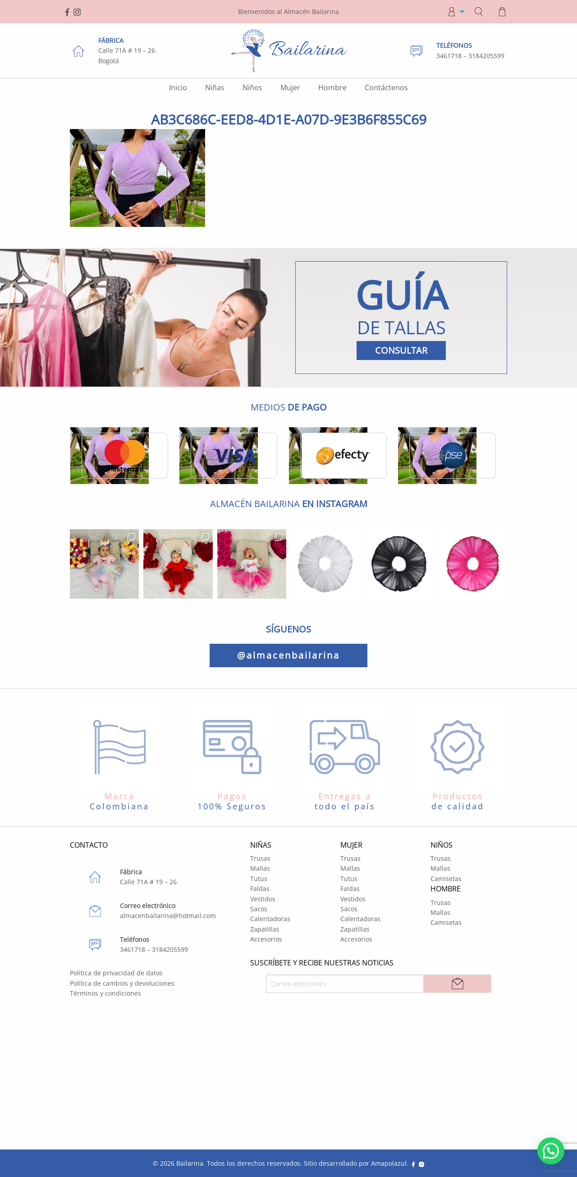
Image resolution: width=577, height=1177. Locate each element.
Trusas (260, 858)
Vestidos (262, 899)
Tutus (258, 878)
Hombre (332, 87)
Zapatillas (264, 929)
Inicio (178, 87)
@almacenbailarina (288, 655)
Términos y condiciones (105, 993)
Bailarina (189, 1163)
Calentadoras (270, 918)
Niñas (214, 87)
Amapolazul (389, 1163)
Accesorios (266, 939)
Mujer (290, 87)
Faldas (260, 888)
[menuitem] (453, 11)
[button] (550, 1150)
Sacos (258, 909)
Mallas (260, 868)
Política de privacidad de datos (116, 973)
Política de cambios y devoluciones (122, 983)
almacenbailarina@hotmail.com (168, 915)
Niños (252, 87)
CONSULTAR (401, 350)
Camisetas (446, 878)
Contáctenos (386, 87)
